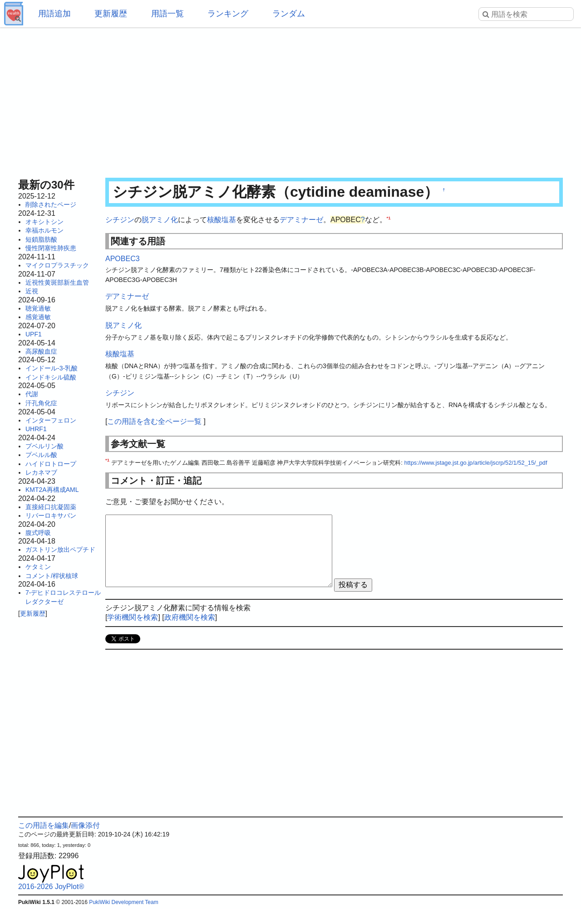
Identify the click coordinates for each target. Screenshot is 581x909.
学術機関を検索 (132, 617)
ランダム (288, 13)
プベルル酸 (41, 454)
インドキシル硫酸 (50, 377)
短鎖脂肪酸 (41, 239)
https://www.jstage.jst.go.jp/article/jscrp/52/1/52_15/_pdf (475, 462)
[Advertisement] (290, 99)
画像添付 (85, 825)
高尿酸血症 (41, 351)
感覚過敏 (38, 317)
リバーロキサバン (50, 515)
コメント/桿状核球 (51, 575)
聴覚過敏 (38, 308)
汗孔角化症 (41, 403)
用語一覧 (167, 13)
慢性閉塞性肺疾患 (50, 248)
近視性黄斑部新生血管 (57, 282)
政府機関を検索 (189, 617)
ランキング (227, 13)
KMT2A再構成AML (52, 489)
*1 (389, 217)
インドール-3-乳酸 (51, 368)
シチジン (119, 220)
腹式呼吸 (38, 532)
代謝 (31, 394)
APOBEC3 (122, 258)
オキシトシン (44, 221)
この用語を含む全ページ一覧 (154, 421)
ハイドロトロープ (50, 463)
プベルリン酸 (44, 446)
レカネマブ (41, 472)
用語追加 (54, 13)
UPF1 (33, 334)
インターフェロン (50, 420)
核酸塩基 (221, 220)
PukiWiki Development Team (123, 902)
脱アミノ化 (160, 220)
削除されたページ (50, 204)
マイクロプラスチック (57, 265)
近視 (31, 291)
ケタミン (38, 566)
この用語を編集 (43, 825)
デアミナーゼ (301, 220)
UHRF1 (36, 429)
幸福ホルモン (44, 230)
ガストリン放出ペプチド (60, 549)
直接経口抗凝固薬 (50, 506)
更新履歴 (110, 13)
